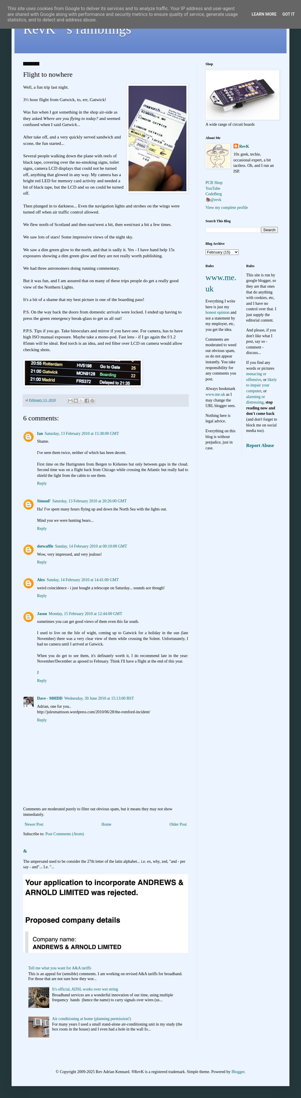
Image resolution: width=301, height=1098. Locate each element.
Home (106, 824)
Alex (41, 580)
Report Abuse (260, 445)
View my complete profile (226, 207)
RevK (244, 146)
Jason (42, 614)
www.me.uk (215, 394)
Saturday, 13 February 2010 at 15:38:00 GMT (82, 433)
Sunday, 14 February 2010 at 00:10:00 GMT (91, 546)
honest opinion (217, 312)
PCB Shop (214, 182)
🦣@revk (213, 200)
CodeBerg (213, 194)
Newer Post (34, 824)
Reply (42, 483)
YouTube (212, 188)
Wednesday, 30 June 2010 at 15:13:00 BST (99, 698)
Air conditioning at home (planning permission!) (91, 1019)
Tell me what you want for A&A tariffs (59, 968)
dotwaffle (45, 546)
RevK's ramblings (77, 29)
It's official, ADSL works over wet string (85, 989)
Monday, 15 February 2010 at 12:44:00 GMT (85, 614)
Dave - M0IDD (50, 698)
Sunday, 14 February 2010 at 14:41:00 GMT (83, 580)
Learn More (264, 14)
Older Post (178, 824)
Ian (40, 433)
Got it (288, 14)
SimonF (44, 501)
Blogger (238, 1072)
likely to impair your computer (261, 385)
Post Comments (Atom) (64, 834)
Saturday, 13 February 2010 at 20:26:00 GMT (89, 501)
